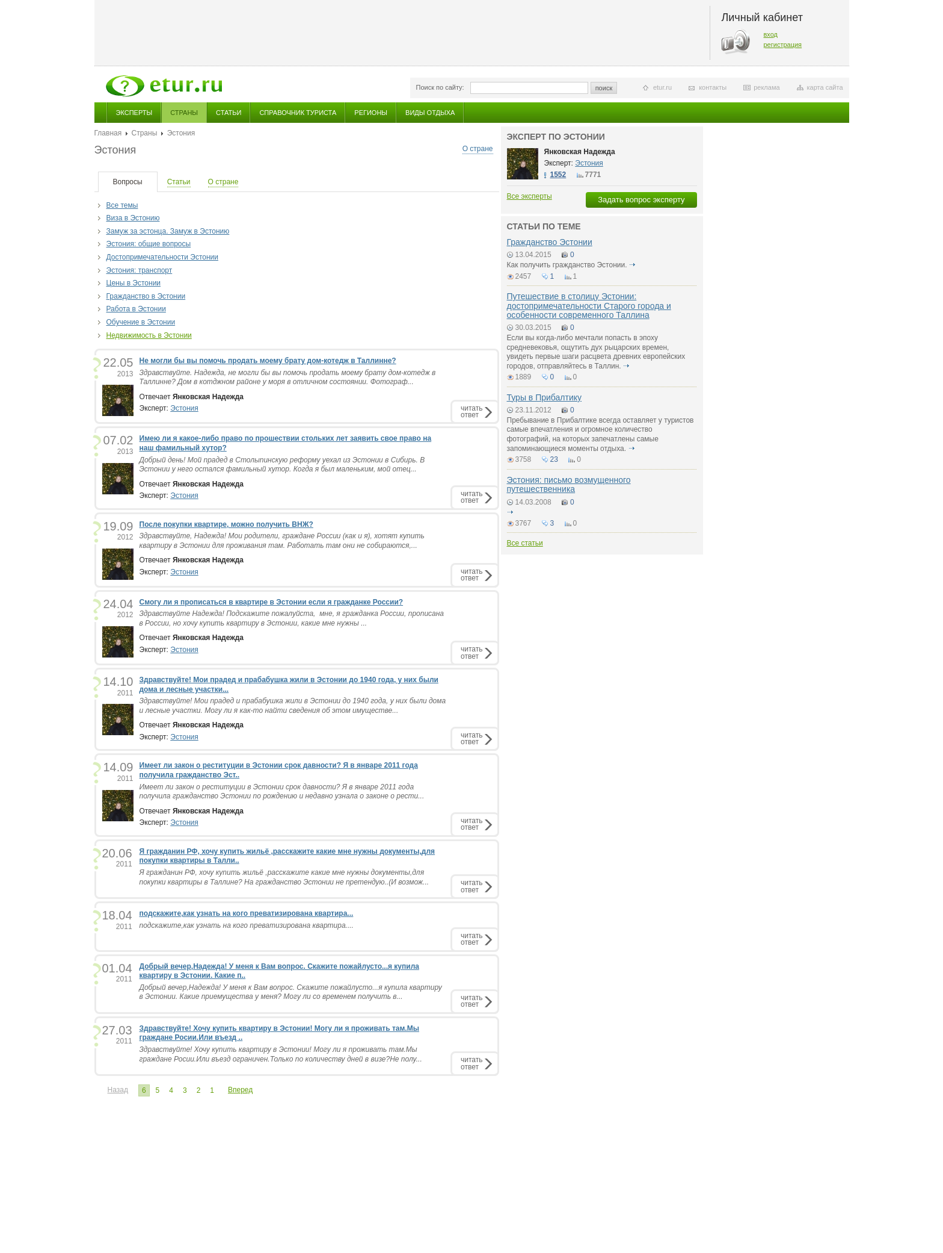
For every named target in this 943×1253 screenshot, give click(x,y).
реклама (766, 87)
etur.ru (662, 87)
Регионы (370, 112)
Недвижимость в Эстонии (149, 335)
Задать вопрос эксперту (641, 199)
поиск (604, 88)
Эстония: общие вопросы (148, 244)
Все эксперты (529, 196)
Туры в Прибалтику (544, 397)
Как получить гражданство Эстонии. (567, 265)
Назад (118, 1090)
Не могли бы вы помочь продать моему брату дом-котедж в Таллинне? (268, 360)
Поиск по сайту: (440, 87)
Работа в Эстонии (136, 309)
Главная (108, 133)
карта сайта (825, 87)
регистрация (783, 44)
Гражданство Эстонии (549, 242)
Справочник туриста (297, 112)
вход (771, 34)
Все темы (122, 205)
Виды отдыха (430, 112)
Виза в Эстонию (133, 218)
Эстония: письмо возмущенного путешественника (569, 484)
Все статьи (525, 543)
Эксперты (134, 112)
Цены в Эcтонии (133, 283)
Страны (184, 112)
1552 (558, 174)
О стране (477, 149)
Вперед (240, 1090)
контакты (712, 87)
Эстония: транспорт (139, 270)
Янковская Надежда (579, 152)
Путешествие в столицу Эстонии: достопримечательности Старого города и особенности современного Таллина (589, 305)
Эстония (184, 408)
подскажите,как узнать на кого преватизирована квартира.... (247, 925)
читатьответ (471, 411)
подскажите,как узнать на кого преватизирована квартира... (247, 913)
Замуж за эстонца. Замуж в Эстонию (168, 231)
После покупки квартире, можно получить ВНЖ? (226, 524)
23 (554, 459)
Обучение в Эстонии (141, 322)
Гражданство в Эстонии (146, 296)
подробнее (632, 265)
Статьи (228, 112)
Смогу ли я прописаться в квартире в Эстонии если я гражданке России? (272, 602)
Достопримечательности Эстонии (162, 257)
